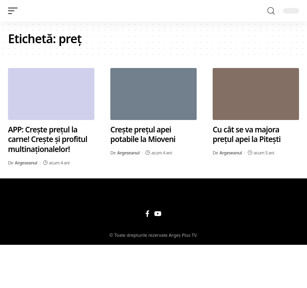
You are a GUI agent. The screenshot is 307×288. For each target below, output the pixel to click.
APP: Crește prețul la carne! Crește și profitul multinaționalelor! (47, 139)
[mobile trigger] (15, 11)
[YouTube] (157, 213)
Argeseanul (26, 163)
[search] (271, 11)
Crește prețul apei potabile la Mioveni (142, 134)
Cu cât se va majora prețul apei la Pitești (247, 134)
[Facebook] (148, 213)
